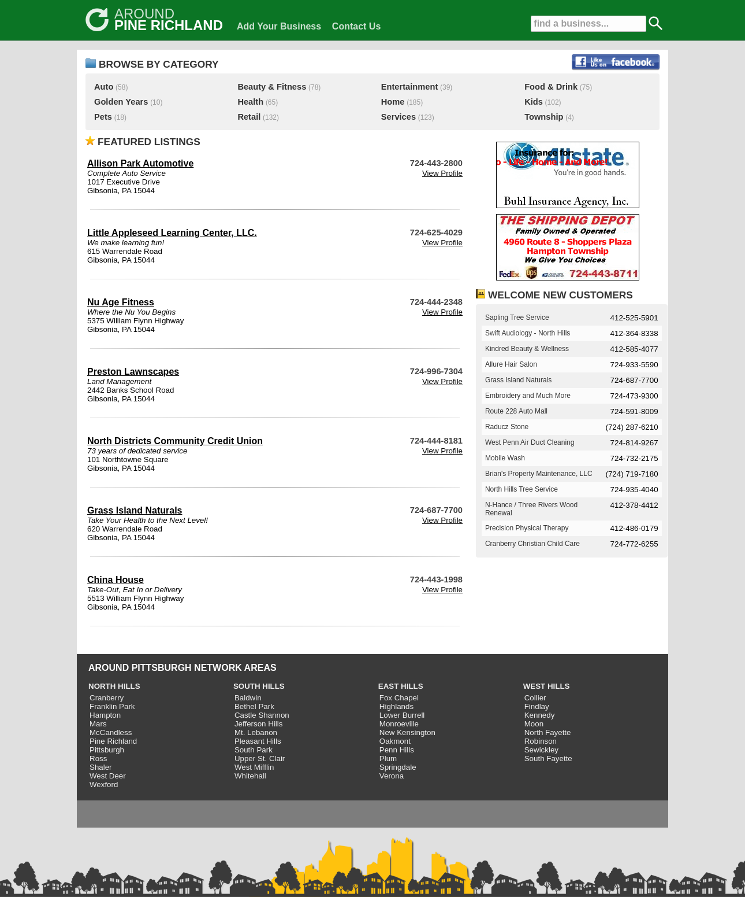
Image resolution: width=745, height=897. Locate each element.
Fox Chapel (399, 697)
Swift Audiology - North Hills (527, 333)
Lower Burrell (402, 715)
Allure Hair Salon (511, 364)
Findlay (536, 706)
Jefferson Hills (258, 723)
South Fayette (548, 758)
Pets (103, 116)
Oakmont (395, 741)
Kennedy (539, 715)
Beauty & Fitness (271, 86)
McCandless (111, 732)
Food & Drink (551, 86)
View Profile (442, 173)
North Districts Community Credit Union (175, 441)
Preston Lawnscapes (133, 371)
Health (250, 101)
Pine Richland (113, 741)
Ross (98, 758)
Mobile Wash (505, 458)
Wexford (104, 784)
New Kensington (407, 732)
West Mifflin (254, 767)
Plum (388, 758)
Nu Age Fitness (120, 302)
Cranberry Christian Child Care (532, 544)
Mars (98, 723)
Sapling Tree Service (517, 317)
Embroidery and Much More (528, 396)
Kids (533, 101)
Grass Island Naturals (134, 510)
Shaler (101, 767)
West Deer (108, 776)
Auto (103, 86)
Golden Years (121, 101)
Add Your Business (279, 26)
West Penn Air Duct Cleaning (530, 442)
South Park (253, 749)
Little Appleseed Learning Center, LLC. (172, 233)
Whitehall (250, 776)
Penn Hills (396, 749)
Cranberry (107, 697)
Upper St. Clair (259, 758)
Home (393, 101)
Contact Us (356, 26)
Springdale (397, 767)
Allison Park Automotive (140, 163)
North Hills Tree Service (521, 489)
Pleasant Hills (257, 741)
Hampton (105, 715)
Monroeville (399, 723)
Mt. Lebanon (255, 732)
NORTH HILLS (114, 686)
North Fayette (547, 732)
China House (115, 580)
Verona (391, 776)
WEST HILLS (546, 686)
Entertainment (409, 86)
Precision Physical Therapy (527, 528)
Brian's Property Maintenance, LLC (539, 474)
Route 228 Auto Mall (516, 411)
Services (398, 116)
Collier (535, 697)
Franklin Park (112, 706)
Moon (533, 723)
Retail (248, 116)
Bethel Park (254, 706)
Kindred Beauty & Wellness (527, 349)
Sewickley (541, 749)
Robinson (540, 741)
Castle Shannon (261, 715)
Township (543, 116)
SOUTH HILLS (259, 686)
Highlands (396, 706)
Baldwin (248, 697)
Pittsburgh (107, 749)
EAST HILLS (400, 686)
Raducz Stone (506, 427)
